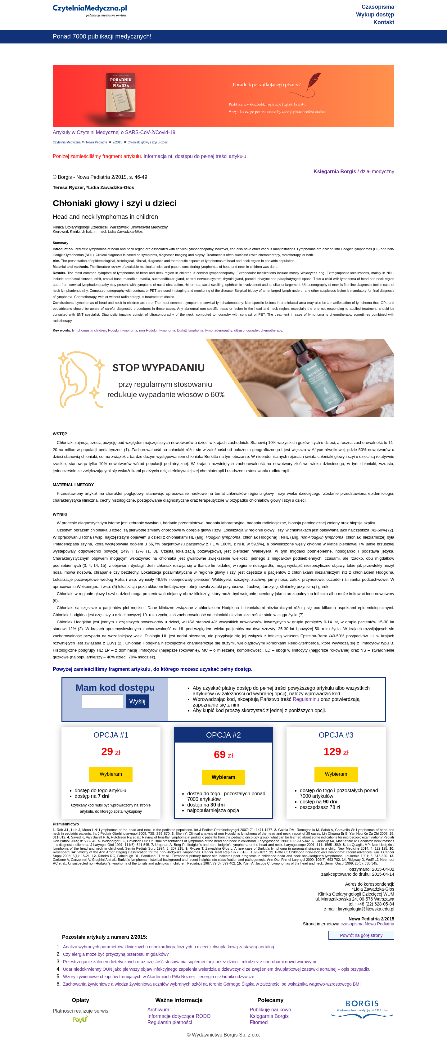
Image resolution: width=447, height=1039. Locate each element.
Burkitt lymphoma (190, 330)
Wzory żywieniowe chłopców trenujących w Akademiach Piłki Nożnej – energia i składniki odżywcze (158, 976)
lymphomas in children (89, 330)
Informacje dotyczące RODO (179, 1016)
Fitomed (259, 1022)
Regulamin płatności (169, 1022)
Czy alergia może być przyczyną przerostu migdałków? (116, 954)
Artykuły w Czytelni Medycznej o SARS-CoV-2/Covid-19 (114, 132)
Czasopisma (378, 7)
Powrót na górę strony (361, 935)
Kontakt (383, 22)
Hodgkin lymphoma (122, 330)
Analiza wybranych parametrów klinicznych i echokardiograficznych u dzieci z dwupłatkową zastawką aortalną (168, 946)
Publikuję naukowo (270, 1009)
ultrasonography (246, 330)
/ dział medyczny (354, 171)
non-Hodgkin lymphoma (157, 330)
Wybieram (111, 774)
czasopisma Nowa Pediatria (367, 923)
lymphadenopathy (219, 330)
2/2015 (117, 142)
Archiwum (158, 1009)
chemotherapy (271, 330)
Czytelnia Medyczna (66, 142)
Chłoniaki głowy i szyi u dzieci (148, 142)
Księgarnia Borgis (269, 1016)
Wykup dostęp (375, 14)
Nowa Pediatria (96, 142)
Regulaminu (306, 699)
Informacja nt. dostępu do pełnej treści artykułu (195, 156)
